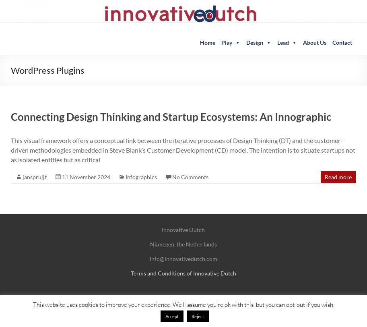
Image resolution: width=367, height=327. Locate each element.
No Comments (190, 177)
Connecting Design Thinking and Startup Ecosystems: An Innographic (171, 116)
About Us (314, 42)
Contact (342, 42)
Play (230, 43)
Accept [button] (172, 316)
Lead (287, 43)
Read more (338, 177)
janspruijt (35, 177)
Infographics (141, 177)
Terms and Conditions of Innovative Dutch (183, 273)
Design (258, 43)
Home (207, 42)
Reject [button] (198, 316)
